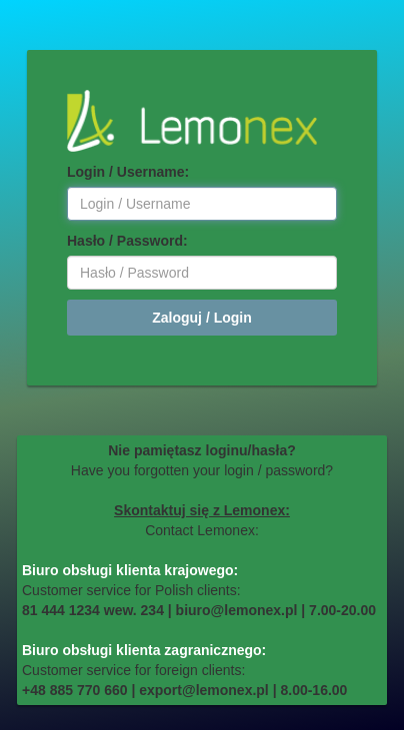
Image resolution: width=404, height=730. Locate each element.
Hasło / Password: (127, 241)
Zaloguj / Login (202, 318)
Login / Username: (128, 172)
